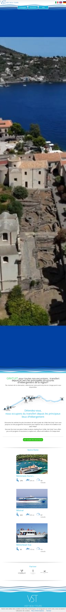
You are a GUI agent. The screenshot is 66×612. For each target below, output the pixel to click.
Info (43, 7)
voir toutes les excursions (33, 440)
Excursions (33, 7)
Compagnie (22, 7)
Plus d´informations (37, 611)
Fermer (48, 611)
